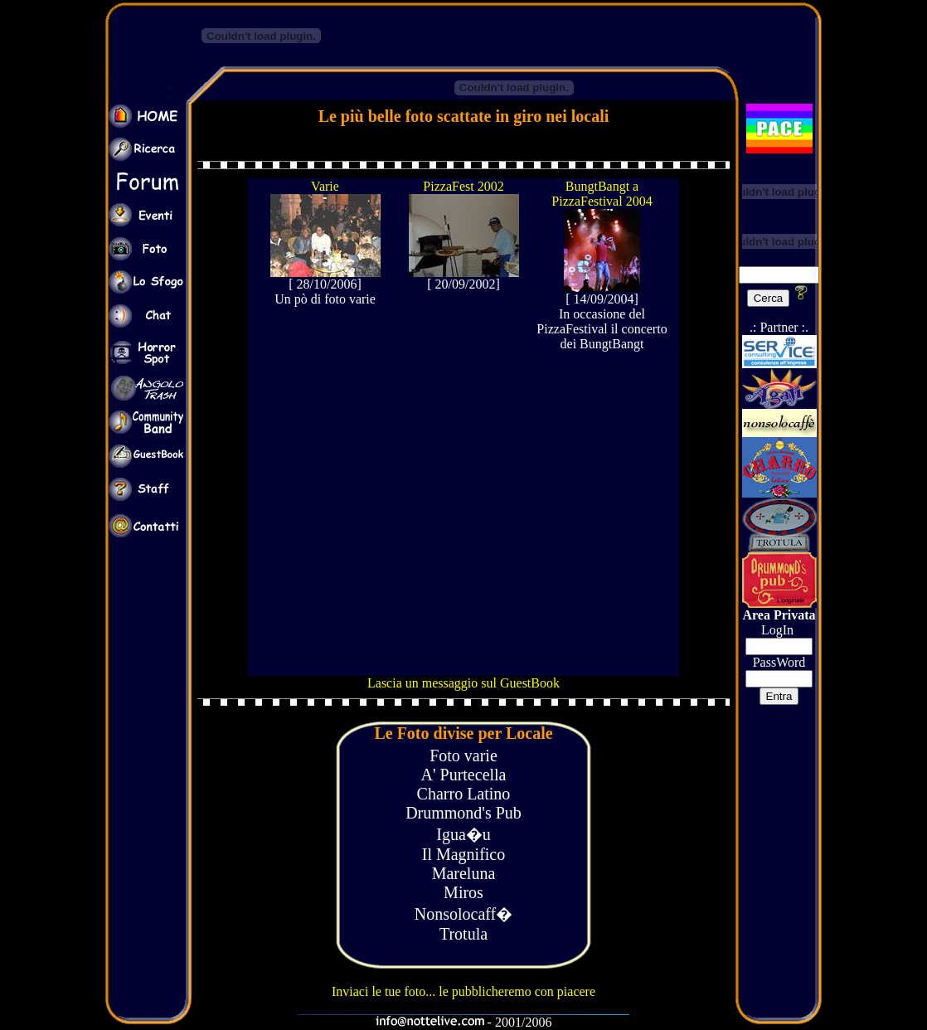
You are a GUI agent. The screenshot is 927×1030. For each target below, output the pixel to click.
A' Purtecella (463, 774)
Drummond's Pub (463, 813)
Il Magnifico (464, 854)
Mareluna (464, 873)
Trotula (463, 934)
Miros (463, 892)
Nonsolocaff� (464, 914)
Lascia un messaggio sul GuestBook (463, 683)
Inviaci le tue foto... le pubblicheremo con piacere (463, 991)
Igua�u (463, 834)
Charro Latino (464, 794)
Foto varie (463, 755)
